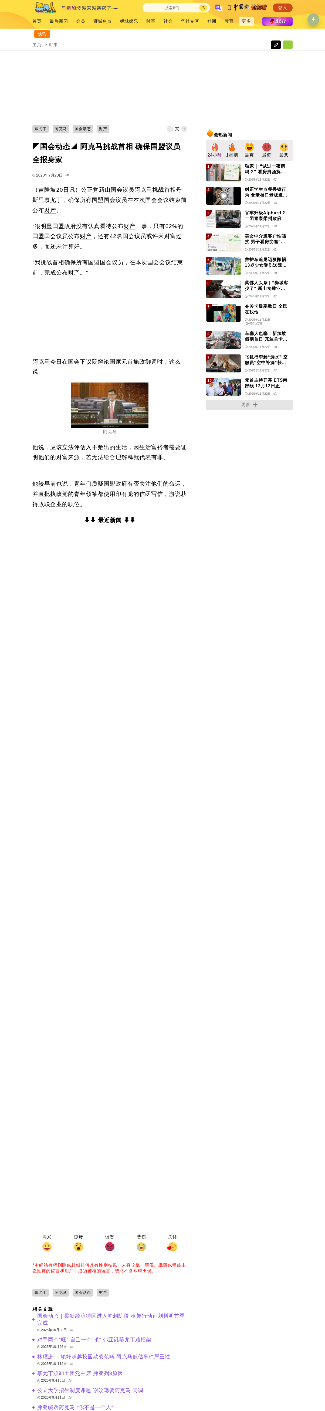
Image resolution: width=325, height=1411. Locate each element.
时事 (150, 21)
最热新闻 (59, 21)
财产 (50, 210)
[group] (215, 150)
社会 (168, 21)
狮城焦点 (102, 21)
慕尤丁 (53, 200)
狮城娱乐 (129, 21)
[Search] (172, 8)
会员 (80, 21)
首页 (37, 21)
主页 (37, 44)
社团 (211, 21)
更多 (246, 21)
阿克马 (143, 190)
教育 (229, 21)
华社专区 (190, 21)
